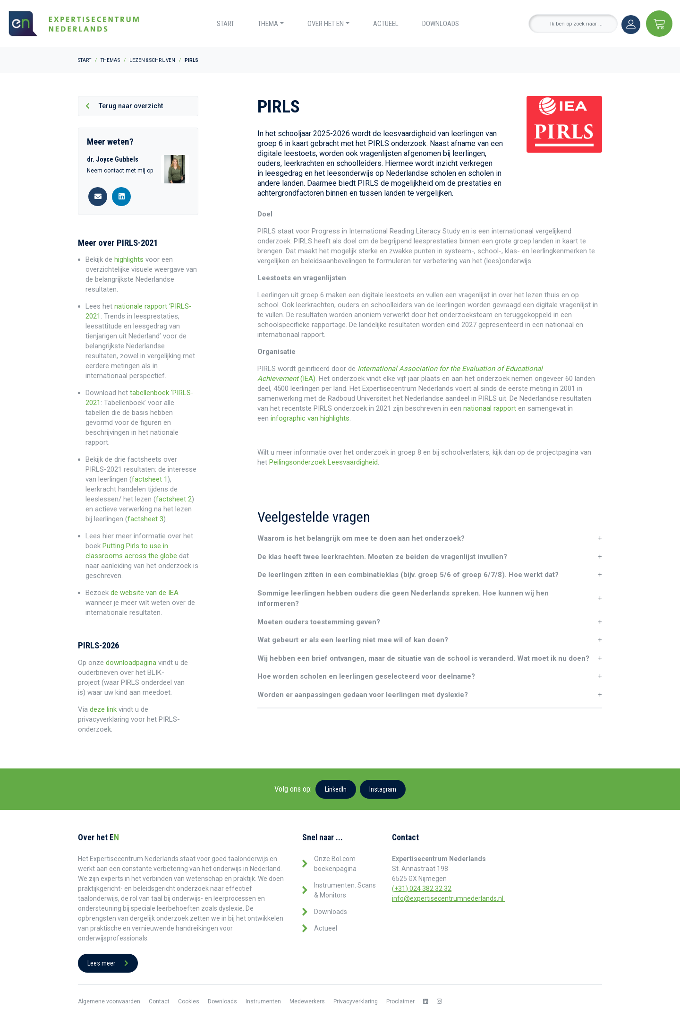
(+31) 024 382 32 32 (421, 888)
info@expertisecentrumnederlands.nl (448, 898)
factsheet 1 (150, 479)
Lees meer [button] (107, 963)
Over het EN (325, 23)
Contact (159, 1001)
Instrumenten (263, 1001)
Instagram (382, 789)
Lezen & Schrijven (152, 60)
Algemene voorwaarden (109, 1001)
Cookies (188, 1001)
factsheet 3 (145, 519)
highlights (129, 259)
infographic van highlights (309, 418)
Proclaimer (400, 1001)
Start (225, 23)
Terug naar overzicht (124, 106)
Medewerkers (307, 1001)
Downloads (440, 23)
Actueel (386, 23)
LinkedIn (336, 789)
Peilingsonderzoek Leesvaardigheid (323, 462)
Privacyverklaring (355, 1001)
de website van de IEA (144, 592)
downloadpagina (131, 662)
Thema (268, 23)
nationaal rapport (489, 408)
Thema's (110, 60)
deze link (103, 709)
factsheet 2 (174, 499)
